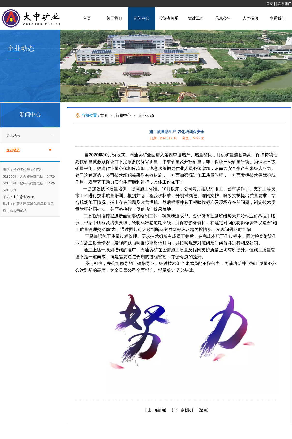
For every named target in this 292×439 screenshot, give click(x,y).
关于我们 (114, 18)
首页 (269, 4)
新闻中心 (141, 18)
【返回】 (203, 410)
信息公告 (223, 18)
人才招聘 (250, 18)
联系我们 (284, 4)
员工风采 (13, 135)
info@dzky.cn (23, 197)
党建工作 (196, 18)
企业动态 (146, 115)
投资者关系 (168, 18)
